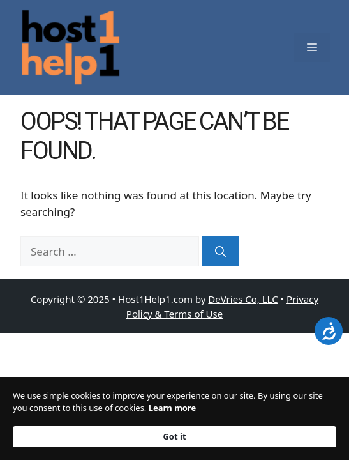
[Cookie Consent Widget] (174, 418)
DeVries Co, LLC (243, 299)
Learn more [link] (173, 407)
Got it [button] (174, 436)
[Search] (220, 251)
